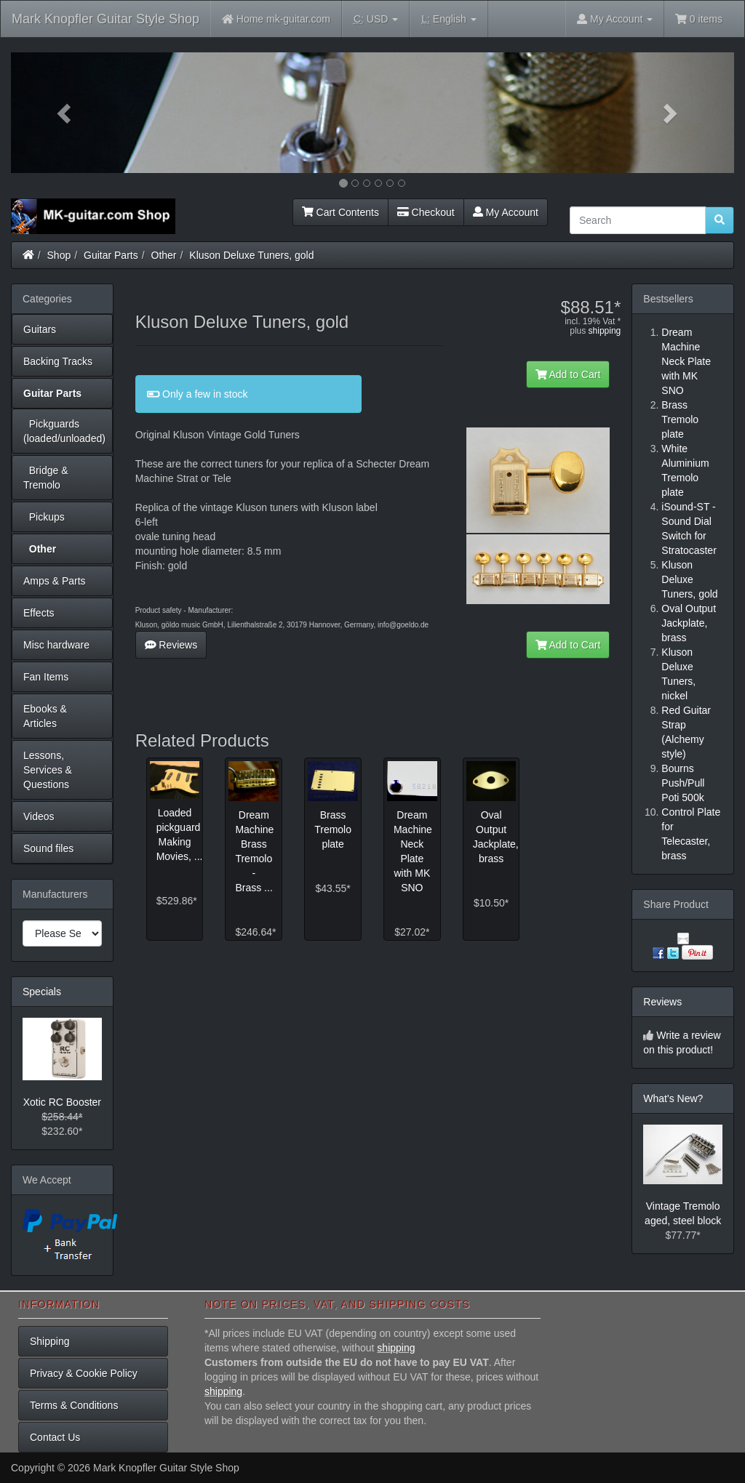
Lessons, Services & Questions (47, 769)
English (448, 19)
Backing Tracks (57, 361)
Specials (42, 991)
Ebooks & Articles (45, 716)
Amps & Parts (54, 581)
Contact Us (55, 1437)
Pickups (44, 517)
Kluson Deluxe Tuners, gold (251, 255)
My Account (505, 212)
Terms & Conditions (74, 1405)
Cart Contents (340, 212)
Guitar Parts (111, 255)
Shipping (50, 1341)
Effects (39, 613)
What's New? (673, 1098)
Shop (59, 255)
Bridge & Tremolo (45, 478)
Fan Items (45, 677)
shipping (605, 331)
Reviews (171, 645)
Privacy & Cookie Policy (84, 1373)
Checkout (426, 212)
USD (376, 19)
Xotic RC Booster (62, 1102)
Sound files (48, 848)
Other (164, 255)
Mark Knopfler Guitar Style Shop (105, 19)
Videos (39, 816)
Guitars (39, 329)
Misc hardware (56, 645)
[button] (65, 112)
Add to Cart (568, 374)
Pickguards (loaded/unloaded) (64, 431)
